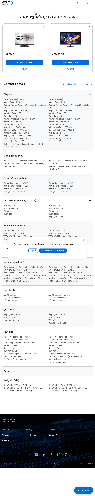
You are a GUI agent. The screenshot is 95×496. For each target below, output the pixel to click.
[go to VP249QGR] (70, 40)
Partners (5, 441)
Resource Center (31, 460)
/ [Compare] (27, 420)
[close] (84, 240)
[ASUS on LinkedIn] (29, 483)
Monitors (5, 468)
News (27, 456)
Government (29, 443)
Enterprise (29, 436)
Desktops (5, 465)
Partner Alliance (7, 451)
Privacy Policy (58, 492)
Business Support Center (57, 432)
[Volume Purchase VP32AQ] (24, 62)
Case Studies (30, 453)
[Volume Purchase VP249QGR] (70, 62)
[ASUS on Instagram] (59, 483)
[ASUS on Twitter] (44, 483)
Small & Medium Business (34, 432)
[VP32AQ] (24, 53)
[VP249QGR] (70, 53)
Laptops (5, 461)
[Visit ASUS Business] (9, 419)
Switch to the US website (53, 250)
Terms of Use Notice (43, 492)
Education (28, 439)
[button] (76, 2)
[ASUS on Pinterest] (66, 483)
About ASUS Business (9, 432)
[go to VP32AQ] (24, 40)
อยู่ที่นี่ (33, 250)
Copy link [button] (86, 84)
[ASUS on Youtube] (36, 483)
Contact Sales (54, 441)
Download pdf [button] (68, 84)
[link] (24, 69)
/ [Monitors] (19, 420)
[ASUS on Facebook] (51, 483)
